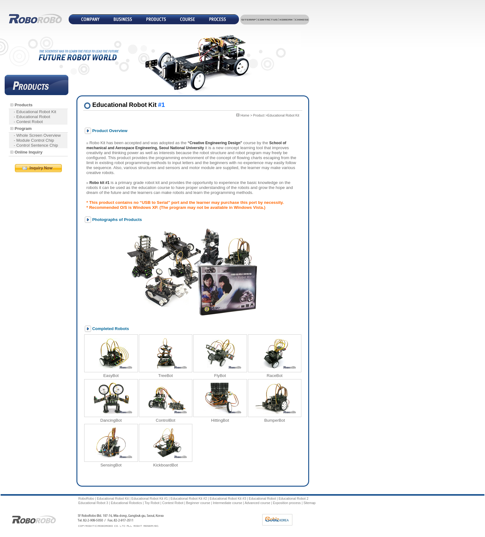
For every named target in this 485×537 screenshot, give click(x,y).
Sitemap (310, 503)
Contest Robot (172, 503)
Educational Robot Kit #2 (189, 498)
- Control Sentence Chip (36, 145)
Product (259, 115)
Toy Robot (151, 503)
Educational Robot (262, 498)
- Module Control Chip (34, 140)
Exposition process (286, 503)
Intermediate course (227, 503)
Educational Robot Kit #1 (149, 498)
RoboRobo (86, 498)
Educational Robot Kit (113, 498)
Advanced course (257, 503)
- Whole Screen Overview (37, 135)
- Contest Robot (28, 121)
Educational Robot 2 (294, 498)
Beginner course (198, 503)
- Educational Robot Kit (35, 111)
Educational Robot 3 (93, 503)
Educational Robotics (126, 503)
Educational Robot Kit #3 (228, 498)
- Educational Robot (32, 116)
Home (244, 115)
